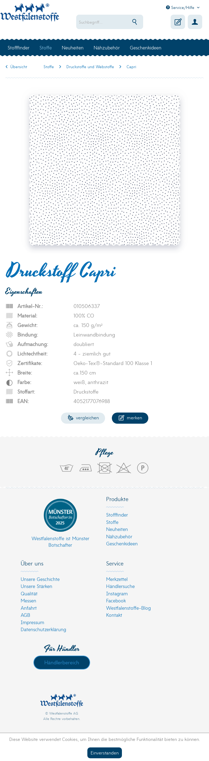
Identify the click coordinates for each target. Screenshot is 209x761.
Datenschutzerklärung (43, 629)
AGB (25, 614)
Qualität (29, 593)
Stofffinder (117, 514)
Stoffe (112, 521)
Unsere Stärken (36, 586)
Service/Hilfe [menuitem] (181, 7)
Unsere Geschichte (40, 579)
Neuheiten (117, 529)
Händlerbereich (61, 662)
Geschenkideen (122, 543)
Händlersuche (120, 586)
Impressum (32, 622)
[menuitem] (109, 22)
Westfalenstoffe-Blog (128, 607)
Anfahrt (29, 607)
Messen (28, 600)
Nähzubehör (119, 536)
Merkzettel (117, 579)
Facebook (116, 600)
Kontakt (114, 614)
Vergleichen (83, 417)
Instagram (117, 593)
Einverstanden (105, 752)
